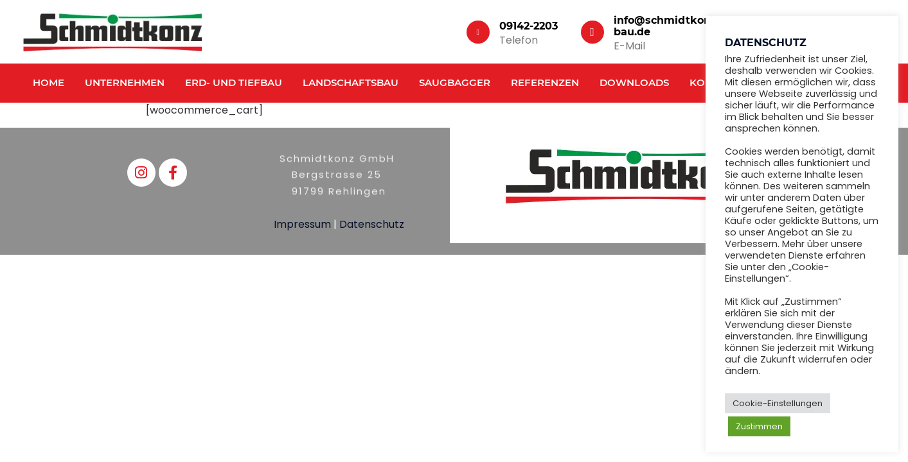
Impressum (302, 224)
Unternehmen (125, 82)
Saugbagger (454, 82)
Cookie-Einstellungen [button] (778, 403)
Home (48, 82)
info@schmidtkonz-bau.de (667, 26)
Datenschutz (371, 224)
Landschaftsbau (350, 82)
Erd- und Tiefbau (233, 82)
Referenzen (545, 82)
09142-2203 (528, 26)
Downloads (634, 82)
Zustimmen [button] (759, 426)
